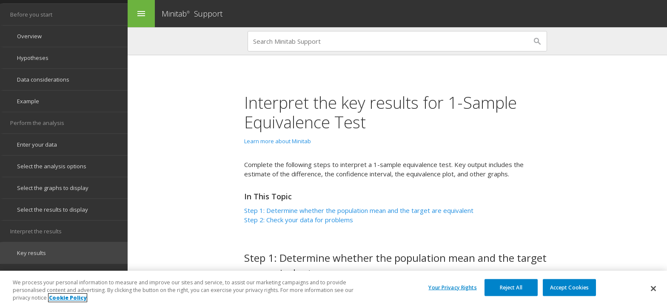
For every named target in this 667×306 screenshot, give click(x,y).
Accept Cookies (569, 287)
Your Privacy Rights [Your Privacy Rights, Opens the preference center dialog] (452, 287)
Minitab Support (192, 13)
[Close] (653, 288)
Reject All (511, 287)
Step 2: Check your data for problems (298, 219)
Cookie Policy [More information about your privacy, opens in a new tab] (67, 298)
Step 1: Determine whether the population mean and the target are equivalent (358, 210)
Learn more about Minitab (277, 141)
